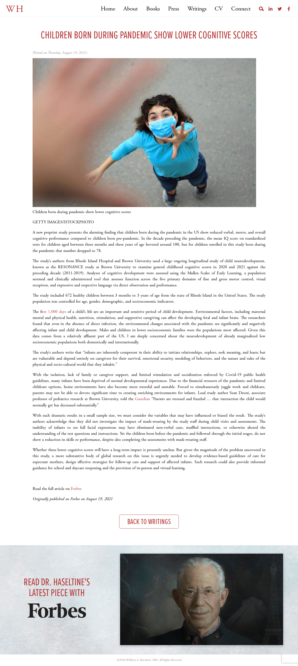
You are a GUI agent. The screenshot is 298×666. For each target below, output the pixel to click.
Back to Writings (149, 522)
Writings (197, 9)
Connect (241, 9)
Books (153, 9)
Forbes (76, 488)
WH (15, 9)
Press (173, 9)
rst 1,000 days (55, 311)
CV (219, 9)
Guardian (143, 399)
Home (108, 9)
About (130, 9)
